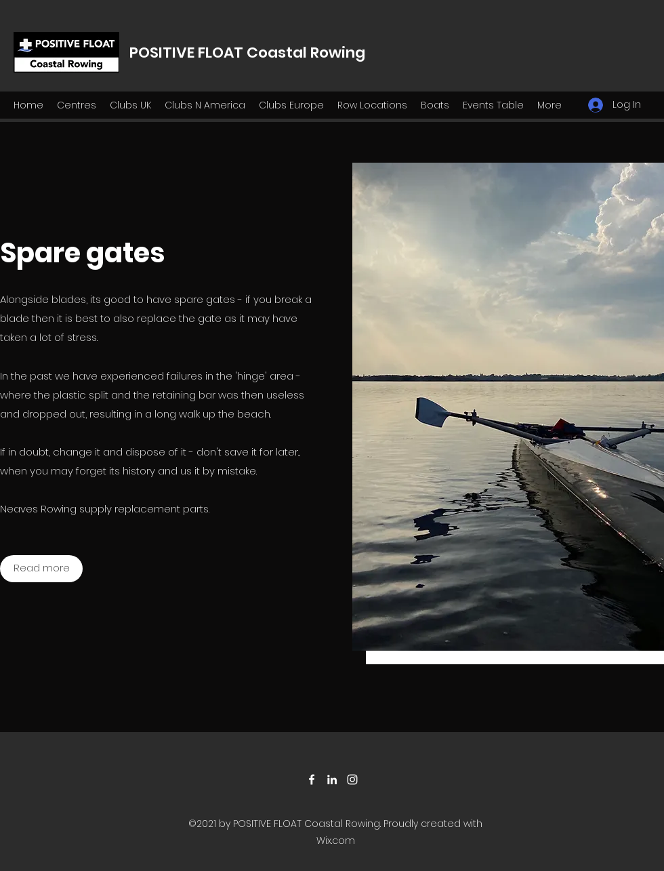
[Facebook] (311, 779)
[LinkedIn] (332, 779)
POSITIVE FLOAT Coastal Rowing (247, 52)
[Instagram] (352, 779)
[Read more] (41, 568)
